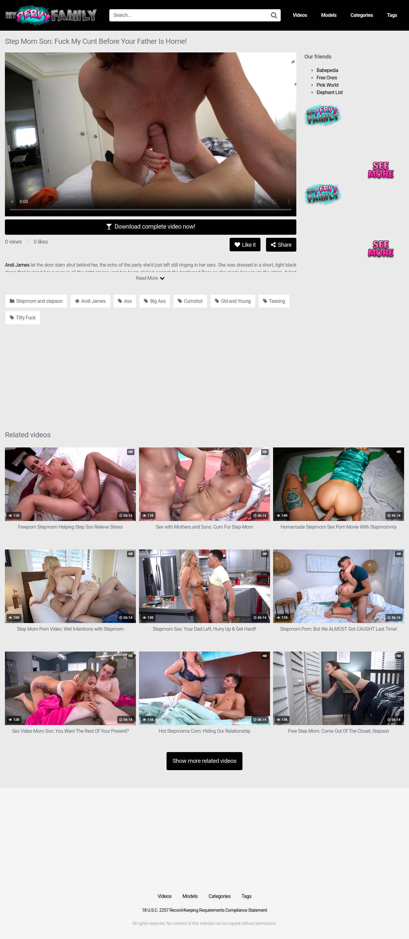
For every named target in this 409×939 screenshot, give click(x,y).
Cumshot (190, 301)
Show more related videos (205, 760)
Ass (125, 301)
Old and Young (233, 301)
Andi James (17, 265)
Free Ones (327, 78)
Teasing (274, 301)
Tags (392, 15)
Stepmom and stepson (36, 301)
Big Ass (154, 301)
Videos (300, 15)
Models (328, 15)
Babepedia (327, 70)
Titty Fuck (23, 318)
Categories (362, 15)
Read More (150, 278)
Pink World (327, 85)
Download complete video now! (150, 226)
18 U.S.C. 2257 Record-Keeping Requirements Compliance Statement (204, 910)
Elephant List (330, 92)
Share (281, 244)
